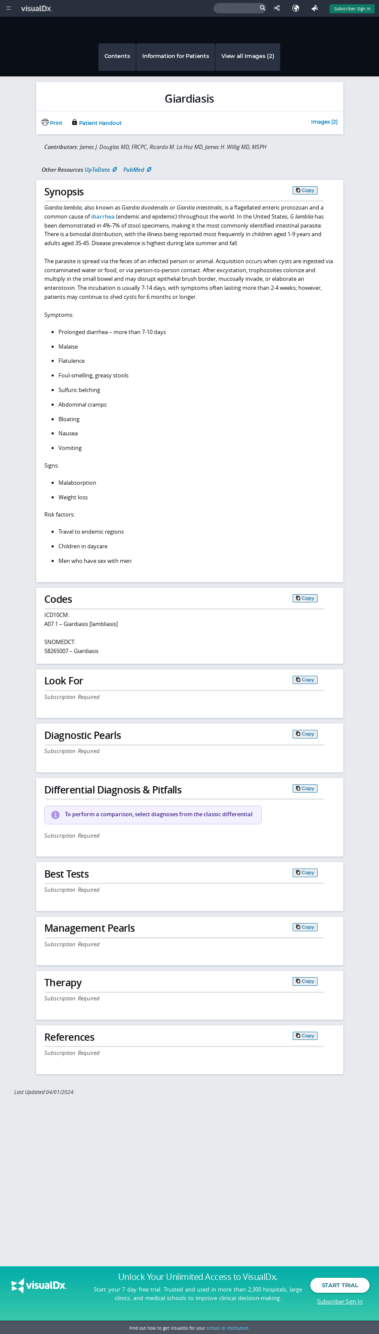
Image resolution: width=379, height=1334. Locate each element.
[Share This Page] (278, 8)
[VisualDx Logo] (38, 8)
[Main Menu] (8, 8)
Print (52, 123)
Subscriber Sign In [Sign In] (352, 9)
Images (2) (324, 122)
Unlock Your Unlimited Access (198, 1277)
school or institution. (228, 1328)
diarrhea (103, 216)
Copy (308, 190)
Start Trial (340, 1285)
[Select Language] (297, 8)
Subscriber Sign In (340, 1302)
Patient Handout (96, 123)
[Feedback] (316, 8)
